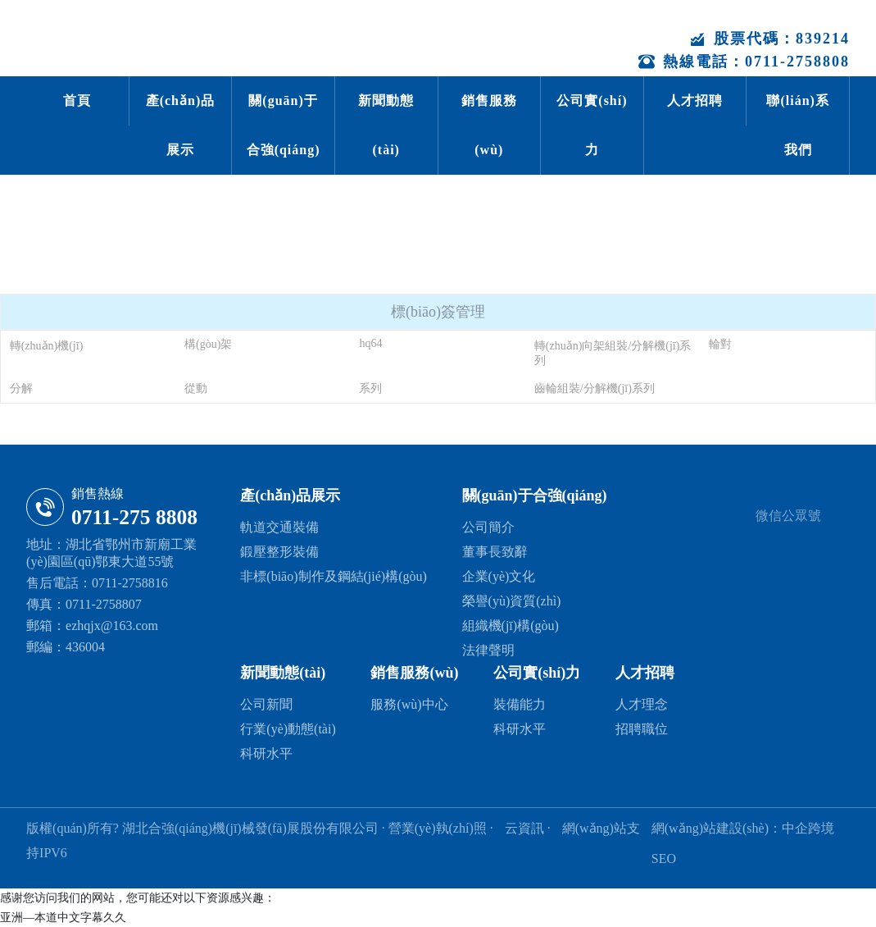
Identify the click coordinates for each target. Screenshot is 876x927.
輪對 (720, 344)
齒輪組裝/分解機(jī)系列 (594, 388)
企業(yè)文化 (499, 576)
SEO (663, 858)
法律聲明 (488, 650)
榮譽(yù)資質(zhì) (511, 601)
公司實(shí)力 (591, 125)
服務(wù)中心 (408, 704)
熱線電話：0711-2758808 (744, 61)
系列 (370, 388)
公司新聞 (266, 704)
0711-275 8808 (134, 517)
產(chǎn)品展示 (181, 125)
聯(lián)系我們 (797, 125)
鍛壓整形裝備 (279, 552)
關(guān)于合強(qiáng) (283, 125)
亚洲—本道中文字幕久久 (63, 917)
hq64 (370, 343)
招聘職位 (641, 729)
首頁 (77, 100)
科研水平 (266, 753)
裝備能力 (519, 704)
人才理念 (641, 704)
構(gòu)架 (208, 344)
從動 (195, 388)
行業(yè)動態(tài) (287, 729)
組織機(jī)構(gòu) (510, 625)
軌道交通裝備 (279, 527)
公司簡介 (488, 527)
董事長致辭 (495, 552)
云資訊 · (529, 828)
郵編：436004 (65, 647)
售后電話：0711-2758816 (97, 583)
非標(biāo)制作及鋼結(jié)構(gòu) (333, 576)
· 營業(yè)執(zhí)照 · (438, 828)
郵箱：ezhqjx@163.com (92, 625)
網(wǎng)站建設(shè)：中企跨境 (742, 828)
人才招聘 (695, 100)
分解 (21, 388)
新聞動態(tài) (386, 125)
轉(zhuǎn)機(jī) (47, 346)
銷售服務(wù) (489, 125)
